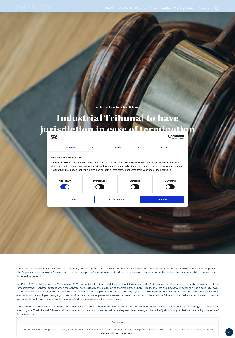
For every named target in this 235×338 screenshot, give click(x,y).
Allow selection (117, 199)
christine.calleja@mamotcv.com (117, 333)
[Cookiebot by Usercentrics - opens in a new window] (170, 137)
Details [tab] (117, 147)
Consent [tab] (71, 147)
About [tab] (164, 147)
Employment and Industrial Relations (117, 107)
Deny (73, 199)
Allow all (162, 199)
